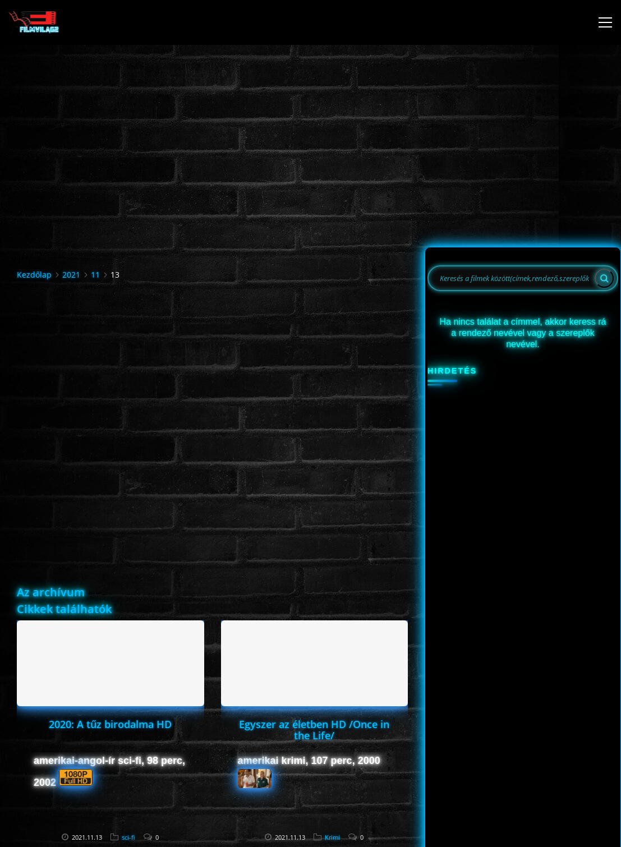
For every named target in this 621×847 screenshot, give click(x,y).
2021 (71, 274)
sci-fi (128, 837)
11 (95, 274)
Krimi (332, 837)
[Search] (604, 278)
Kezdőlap (34, 274)
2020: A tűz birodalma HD (110, 724)
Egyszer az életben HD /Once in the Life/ (314, 730)
